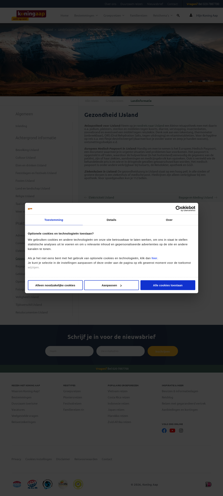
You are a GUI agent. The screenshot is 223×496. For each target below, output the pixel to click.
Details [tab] (111, 219)
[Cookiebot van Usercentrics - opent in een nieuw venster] (178, 209)
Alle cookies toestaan (167, 285)
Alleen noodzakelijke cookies (55, 285)
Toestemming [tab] (53, 219)
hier (154, 258)
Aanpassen (112, 285)
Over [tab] (169, 219)
